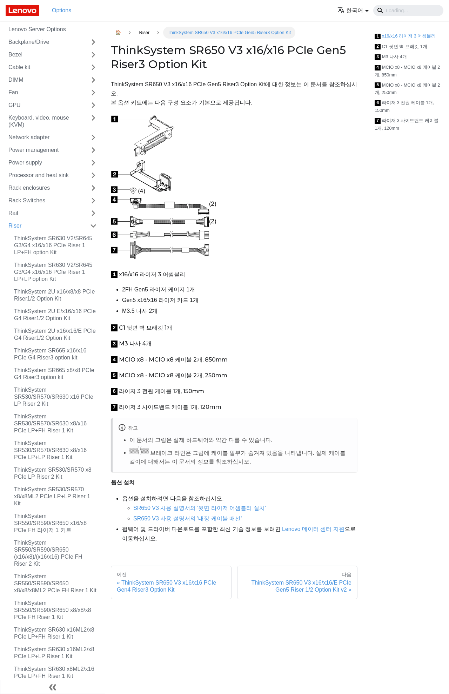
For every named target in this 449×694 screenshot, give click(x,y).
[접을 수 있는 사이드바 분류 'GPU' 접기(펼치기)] (93, 105)
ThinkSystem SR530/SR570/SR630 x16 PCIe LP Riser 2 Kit (53, 397)
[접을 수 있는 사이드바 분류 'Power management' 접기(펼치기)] (93, 150)
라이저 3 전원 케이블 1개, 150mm (404, 106)
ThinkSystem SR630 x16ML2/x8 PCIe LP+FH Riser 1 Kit (54, 633)
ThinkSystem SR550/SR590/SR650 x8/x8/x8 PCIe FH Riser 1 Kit (52, 610)
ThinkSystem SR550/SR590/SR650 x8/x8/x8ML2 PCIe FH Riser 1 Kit (55, 583)
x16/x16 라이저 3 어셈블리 (405, 36)
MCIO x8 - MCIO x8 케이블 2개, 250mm (407, 88)
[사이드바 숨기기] (52, 687)
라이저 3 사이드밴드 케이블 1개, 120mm (406, 124)
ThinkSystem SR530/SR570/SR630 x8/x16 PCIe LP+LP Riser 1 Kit (50, 450)
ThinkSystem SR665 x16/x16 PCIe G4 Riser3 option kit (50, 354)
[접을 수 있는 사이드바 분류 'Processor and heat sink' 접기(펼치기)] (93, 175)
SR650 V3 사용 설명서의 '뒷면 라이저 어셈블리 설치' (199, 508)
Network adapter (28, 137)
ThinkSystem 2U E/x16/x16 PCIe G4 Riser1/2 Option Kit (55, 314)
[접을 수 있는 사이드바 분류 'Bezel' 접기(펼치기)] (93, 54)
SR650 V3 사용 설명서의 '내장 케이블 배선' (187, 518)
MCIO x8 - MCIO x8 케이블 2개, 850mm (407, 71)
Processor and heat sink (38, 175)
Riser (14, 226)
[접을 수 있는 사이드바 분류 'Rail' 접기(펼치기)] (93, 213)
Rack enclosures (29, 188)
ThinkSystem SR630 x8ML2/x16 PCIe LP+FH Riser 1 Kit (54, 672)
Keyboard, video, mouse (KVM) (38, 121)
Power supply (25, 163)
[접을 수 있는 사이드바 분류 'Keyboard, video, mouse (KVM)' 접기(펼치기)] (93, 121)
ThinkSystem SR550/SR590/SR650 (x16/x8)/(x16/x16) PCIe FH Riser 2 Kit (48, 553)
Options (61, 10)
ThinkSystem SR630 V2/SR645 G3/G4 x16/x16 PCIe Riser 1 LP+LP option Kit (53, 272)
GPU (14, 105)
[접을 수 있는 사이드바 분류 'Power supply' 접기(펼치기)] (93, 162)
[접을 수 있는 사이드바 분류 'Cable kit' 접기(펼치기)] (93, 67)
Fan (13, 92)
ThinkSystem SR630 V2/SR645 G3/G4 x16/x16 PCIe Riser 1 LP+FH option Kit (53, 245)
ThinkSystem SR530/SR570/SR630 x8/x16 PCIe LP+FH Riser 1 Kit (50, 423)
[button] (353, 10)
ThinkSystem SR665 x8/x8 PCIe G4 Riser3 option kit (54, 373)
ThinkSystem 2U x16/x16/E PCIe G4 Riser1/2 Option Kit (55, 334)
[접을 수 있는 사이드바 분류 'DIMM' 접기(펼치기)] (93, 80)
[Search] (408, 10)
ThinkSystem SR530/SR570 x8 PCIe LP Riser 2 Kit (53, 473)
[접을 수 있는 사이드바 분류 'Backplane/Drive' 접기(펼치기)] (93, 42)
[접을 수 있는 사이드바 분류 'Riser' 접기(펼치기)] (93, 225)
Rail (13, 213)
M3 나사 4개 (391, 57)
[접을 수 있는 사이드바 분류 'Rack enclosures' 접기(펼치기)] (93, 188)
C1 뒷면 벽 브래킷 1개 (401, 47)
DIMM (16, 80)
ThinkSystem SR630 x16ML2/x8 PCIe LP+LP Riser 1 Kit (54, 652)
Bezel (15, 55)
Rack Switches (26, 200)
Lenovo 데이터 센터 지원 (313, 529)
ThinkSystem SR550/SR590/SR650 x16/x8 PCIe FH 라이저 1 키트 (50, 523)
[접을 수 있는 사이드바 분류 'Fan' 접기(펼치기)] (93, 92)
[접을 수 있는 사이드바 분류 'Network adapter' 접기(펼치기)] (93, 137)
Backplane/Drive (28, 42)
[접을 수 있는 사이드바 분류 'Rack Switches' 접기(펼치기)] (93, 200)
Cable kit (19, 67)
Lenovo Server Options (37, 29)
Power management (33, 150)
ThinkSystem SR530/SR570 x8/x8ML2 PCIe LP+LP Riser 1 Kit (52, 496)
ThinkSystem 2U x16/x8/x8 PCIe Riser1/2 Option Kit (54, 295)
